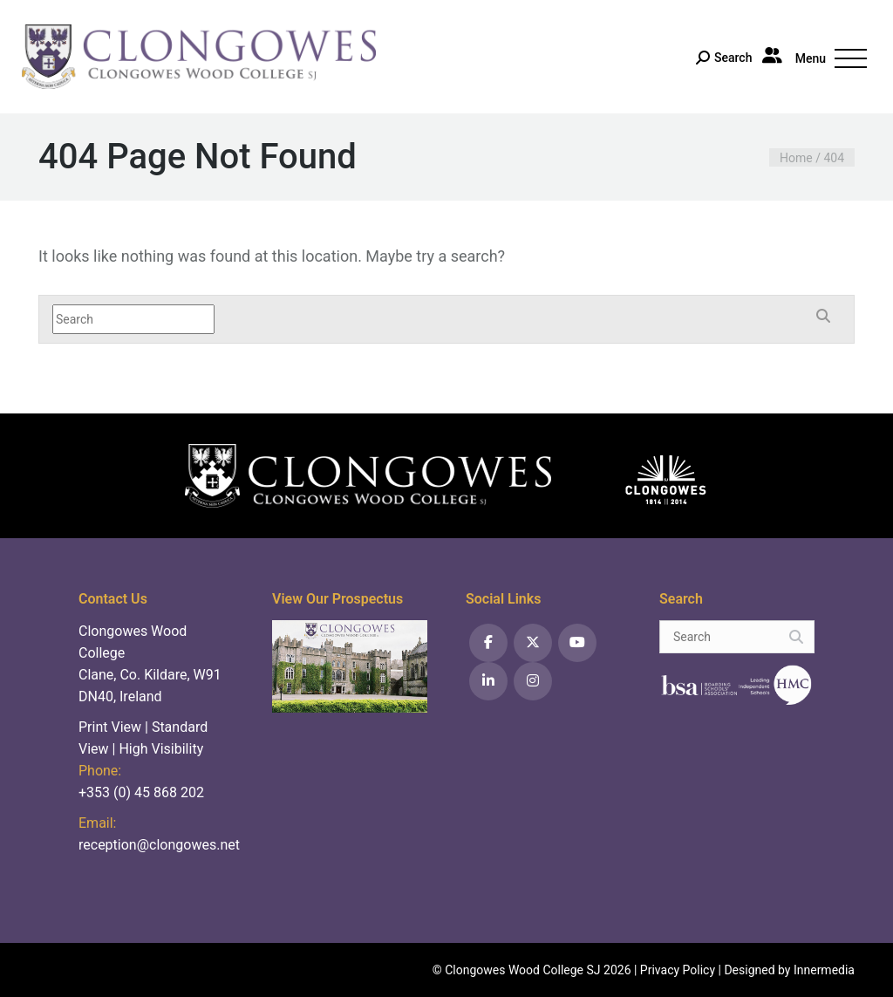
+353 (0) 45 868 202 (141, 792)
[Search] (724, 58)
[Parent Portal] (774, 55)
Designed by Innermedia (789, 970)
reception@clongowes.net (159, 845)
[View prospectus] (349, 665)
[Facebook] (488, 643)
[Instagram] (533, 681)
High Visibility (161, 749)
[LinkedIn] (488, 681)
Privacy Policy (677, 970)
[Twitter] (533, 643)
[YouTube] (577, 643)
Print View (109, 727)
